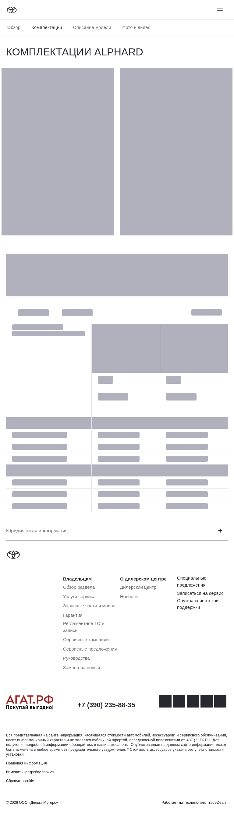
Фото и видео (136, 27)
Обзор (13, 27)
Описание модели (92, 27)
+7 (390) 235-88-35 (106, 705)
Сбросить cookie (20, 781)
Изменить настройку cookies (30, 772)
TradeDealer (217, 802)
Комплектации (46, 27)
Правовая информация (26, 763)
